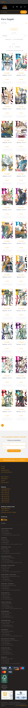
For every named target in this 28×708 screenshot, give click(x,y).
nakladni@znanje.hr (5, 508)
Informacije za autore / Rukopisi (8, 512)
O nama (3, 466)
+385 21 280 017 (5, 651)
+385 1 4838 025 (5, 641)
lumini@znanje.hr (6, 579)
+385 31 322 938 (5, 623)
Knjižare (3, 2)
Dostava (3, 480)
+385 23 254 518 (5, 496)
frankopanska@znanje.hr (8, 606)
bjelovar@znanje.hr (7, 634)
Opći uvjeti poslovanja (6, 472)
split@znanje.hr (6, 570)
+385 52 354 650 (5, 500)
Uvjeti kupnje (4, 478)
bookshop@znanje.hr (7, 533)
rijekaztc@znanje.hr (7, 597)
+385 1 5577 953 (5, 502)
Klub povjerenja (5, 476)
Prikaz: (14, 44)
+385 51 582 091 (5, 494)
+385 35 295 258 (5, 498)
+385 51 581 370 (5, 596)
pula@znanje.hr (6, 542)
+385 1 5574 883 (5, 605)
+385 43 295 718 (5, 490)
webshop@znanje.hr (6, 489)
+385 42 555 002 (5, 577)
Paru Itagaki (7, 73)
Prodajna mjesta (5, 470)
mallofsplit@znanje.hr (7, 652)
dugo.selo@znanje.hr (7, 643)
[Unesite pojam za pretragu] (14, 12)
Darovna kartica (5, 482)
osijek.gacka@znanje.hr (7, 625)
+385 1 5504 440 (5, 492)
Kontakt (3, 468)
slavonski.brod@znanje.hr (8, 560)
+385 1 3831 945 (5, 660)
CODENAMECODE (23, 705)
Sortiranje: (14, 32)
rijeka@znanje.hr (6, 551)
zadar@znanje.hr (6, 588)
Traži (23, 12)
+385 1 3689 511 (5, 510)
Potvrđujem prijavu (13, 450)
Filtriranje (14, 29)
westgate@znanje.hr (7, 616)
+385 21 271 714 (5, 568)
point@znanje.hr (6, 661)
